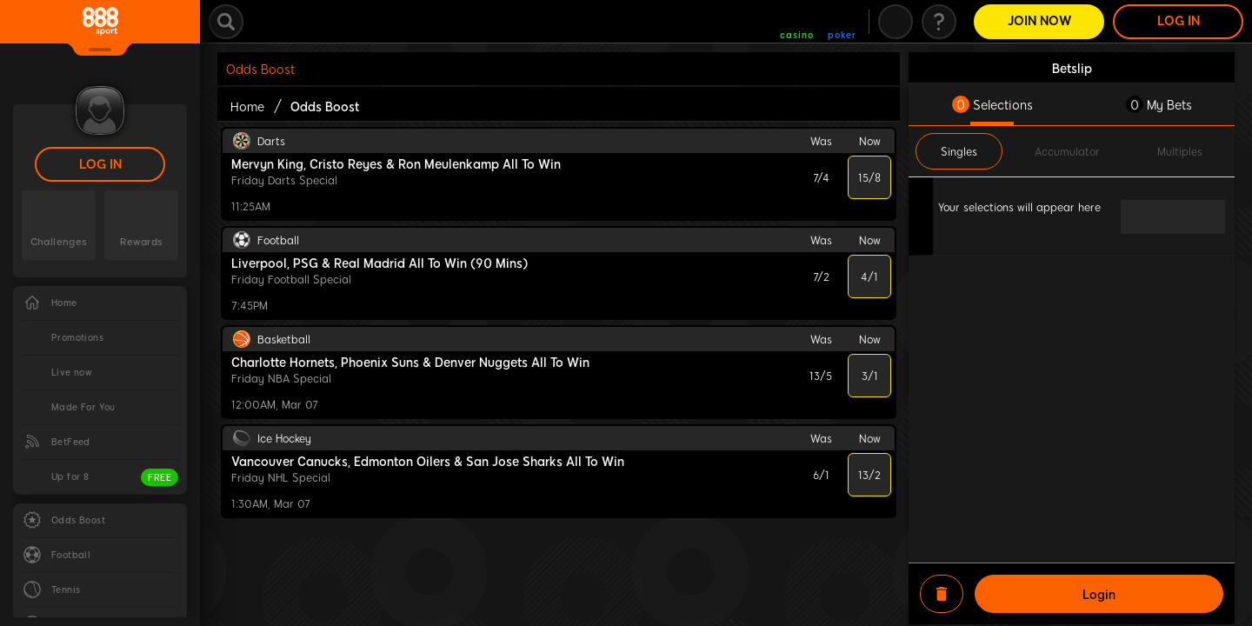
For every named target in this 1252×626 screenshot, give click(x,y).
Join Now (1039, 21)
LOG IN (100, 164)
